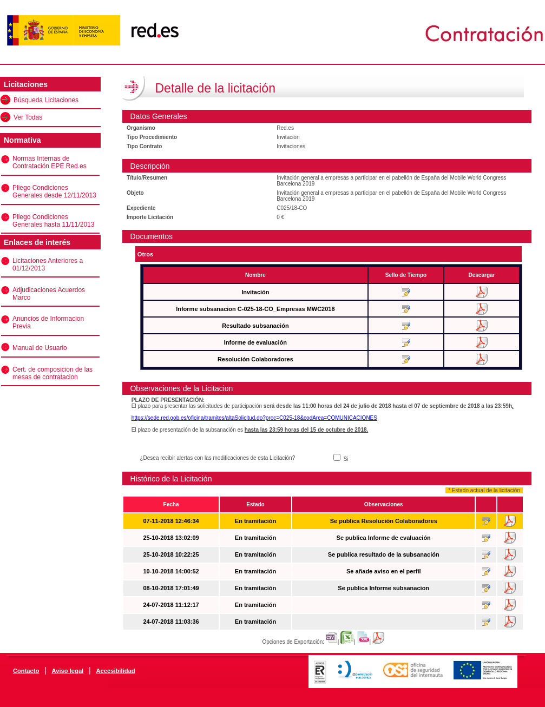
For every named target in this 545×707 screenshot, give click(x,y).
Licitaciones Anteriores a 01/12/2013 (47, 264)
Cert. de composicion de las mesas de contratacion (52, 373)
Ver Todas (28, 117)
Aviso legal (68, 671)
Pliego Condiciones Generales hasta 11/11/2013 (53, 220)
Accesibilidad (115, 671)
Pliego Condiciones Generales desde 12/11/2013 (54, 191)
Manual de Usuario (39, 348)
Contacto (26, 671)
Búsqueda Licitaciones (46, 100)
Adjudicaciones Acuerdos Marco (48, 293)
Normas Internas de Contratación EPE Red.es (49, 162)
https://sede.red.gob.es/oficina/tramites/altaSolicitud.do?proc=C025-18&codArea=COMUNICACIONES (254, 418)
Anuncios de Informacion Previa (48, 322)
